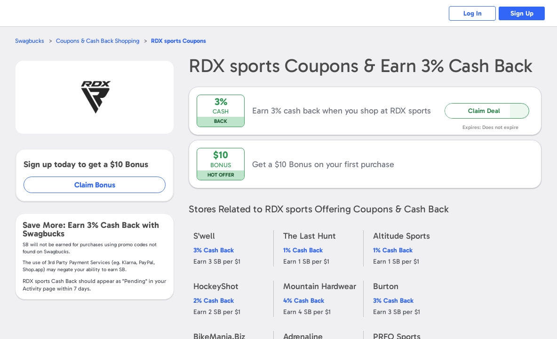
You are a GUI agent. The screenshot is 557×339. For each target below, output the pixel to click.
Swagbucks (29, 40)
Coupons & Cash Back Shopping (97, 40)
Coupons (178, 40)
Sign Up (521, 13)
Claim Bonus (94, 184)
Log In (472, 13)
